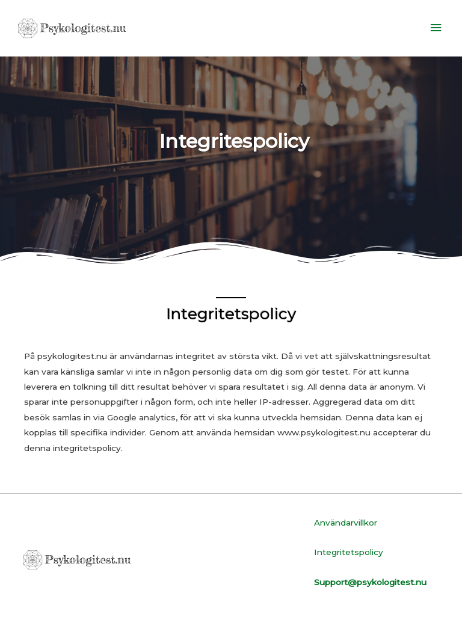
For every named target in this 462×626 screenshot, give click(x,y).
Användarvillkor (345, 522)
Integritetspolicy (348, 552)
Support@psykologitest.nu (370, 582)
